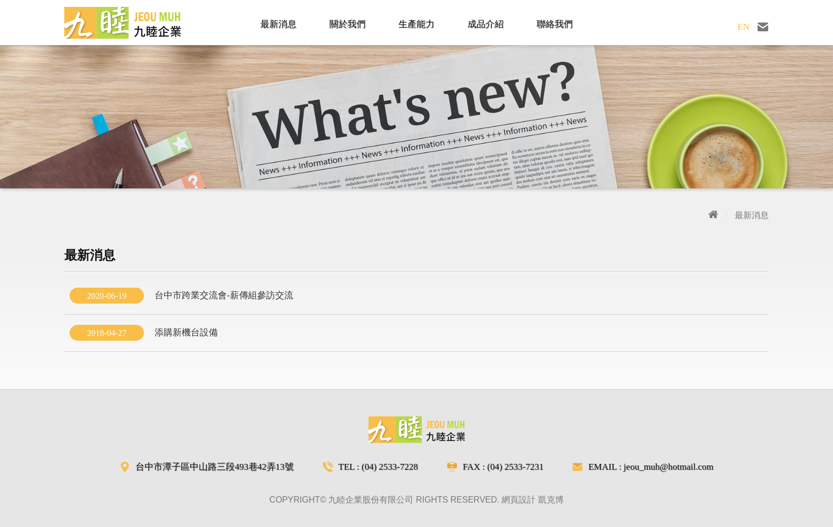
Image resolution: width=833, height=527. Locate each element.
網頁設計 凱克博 (532, 499)
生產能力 (416, 24)
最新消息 (278, 24)
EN (743, 26)
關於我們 (347, 24)
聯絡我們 (555, 24)
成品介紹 (486, 24)
